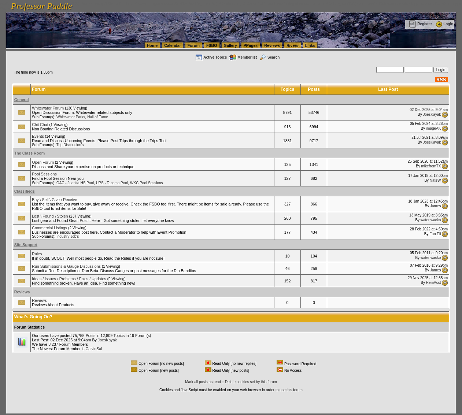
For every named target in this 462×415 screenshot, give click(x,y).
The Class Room (29, 153)
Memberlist (243, 57)
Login (444, 24)
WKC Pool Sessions (146, 183)
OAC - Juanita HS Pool (75, 183)
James (435, 206)
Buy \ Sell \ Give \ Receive (54, 199)
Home (152, 45)
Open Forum (43, 162)
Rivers (293, 45)
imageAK (433, 128)
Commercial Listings (49, 228)
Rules (37, 254)
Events (38, 136)
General (21, 99)
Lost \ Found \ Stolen (50, 216)
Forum (194, 45)
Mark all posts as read (203, 382)
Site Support (25, 244)
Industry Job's (67, 236)
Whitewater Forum (48, 108)
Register (420, 24)
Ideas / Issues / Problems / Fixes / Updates (69, 279)
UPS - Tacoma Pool (112, 183)
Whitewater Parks (70, 117)
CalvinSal (94, 349)
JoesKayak (432, 114)
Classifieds (24, 191)
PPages (251, 45)
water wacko (431, 220)
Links (310, 45)
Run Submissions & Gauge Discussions (66, 266)
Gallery (230, 45)
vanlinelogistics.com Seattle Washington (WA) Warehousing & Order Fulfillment (207, 3)
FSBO (211, 45)
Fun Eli (435, 234)
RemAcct (433, 283)
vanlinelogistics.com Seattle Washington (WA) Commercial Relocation (337, 3)
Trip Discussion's (70, 145)
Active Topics (211, 57)
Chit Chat (40, 124)
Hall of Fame (97, 117)
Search (269, 57)
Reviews (272, 45)
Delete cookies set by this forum (251, 382)
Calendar (172, 45)
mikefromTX (431, 166)
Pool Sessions (44, 174)
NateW (435, 180)
